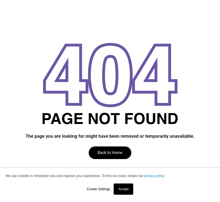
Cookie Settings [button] (98, 189)
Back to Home (110, 152)
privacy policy (154, 176)
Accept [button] (123, 189)
